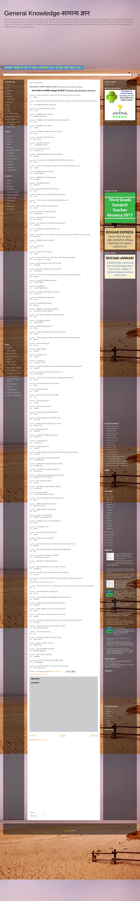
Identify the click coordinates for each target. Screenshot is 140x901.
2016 (108, 535)
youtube (108, 723)
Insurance (10, 102)
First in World (11, 365)
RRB (8, 111)
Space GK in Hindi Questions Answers (118, 648)
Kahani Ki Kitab (109, 84)
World (9, 180)
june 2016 (109, 435)
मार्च (107, 523)
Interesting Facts (12, 356)
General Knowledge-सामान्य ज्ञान (47, 13)
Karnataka (10, 209)
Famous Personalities (14, 368)
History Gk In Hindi (112, 619)
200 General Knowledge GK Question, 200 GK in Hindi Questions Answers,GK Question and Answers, (120, 570)
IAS (8, 108)
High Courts (11, 362)
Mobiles (9, 359)
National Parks (12, 389)
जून (107, 515)
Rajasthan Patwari (13, 116)
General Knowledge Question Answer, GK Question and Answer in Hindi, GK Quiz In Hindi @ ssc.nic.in (124, 556)
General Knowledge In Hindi (123, 581)
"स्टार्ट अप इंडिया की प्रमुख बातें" (114, 456)
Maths (9, 139)
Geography (10, 156)
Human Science (12, 159)
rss (107, 718)
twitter (108, 709)
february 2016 (110, 426)
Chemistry (10, 167)
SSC (8, 88)
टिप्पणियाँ (34, 816)
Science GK (44, 674)
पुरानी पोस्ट (94, 736)
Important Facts (12, 353)
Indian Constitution (13, 392)
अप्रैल (108, 520)
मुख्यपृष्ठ (63, 736)
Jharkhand (10, 206)
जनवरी (108, 528)
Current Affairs (12, 170)
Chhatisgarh (11, 201)
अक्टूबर (108, 505)
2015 (108, 537)
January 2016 (110, 438)
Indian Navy (11, 127)
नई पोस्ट (32, 736)
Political (9, 161)
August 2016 (110, 428)
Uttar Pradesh (11, 198)
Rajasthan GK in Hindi (120, 591)
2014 (108, 540)
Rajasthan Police (12, 113)
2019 (108, 494)
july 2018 (37, 674)
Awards (9, 348)
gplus (108, 713)
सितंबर (108, 507)
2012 (108, 545)
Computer (10, 164)
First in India (11, 350)
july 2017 (109, 442)
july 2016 (109, 431)
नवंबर (108, 502)
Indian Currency (12, 376)
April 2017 (109, 447)
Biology (9, 147)
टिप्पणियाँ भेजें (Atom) (41, 740)
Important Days (12, 370)
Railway (9, 91)
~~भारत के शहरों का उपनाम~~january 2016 (118, 461)
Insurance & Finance (14, 150)
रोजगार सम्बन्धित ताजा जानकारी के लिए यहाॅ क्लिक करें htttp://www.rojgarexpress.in (118, 662)
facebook (109, 711)
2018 (108, 497)
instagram (109, 716)
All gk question (110, 451)
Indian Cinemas (12, 384)
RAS (8, 105)
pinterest (109, 725)
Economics (10, 153)
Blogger (66, 830)
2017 (108, 532)
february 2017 (110, 440)
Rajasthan (10, 186)
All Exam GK (110, 449)
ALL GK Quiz (110, 454)
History (9, 141)
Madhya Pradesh (12, 195)
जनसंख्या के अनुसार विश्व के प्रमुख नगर (116, 463)
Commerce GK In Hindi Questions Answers (119, 610)
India (8, 183)
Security (9, 96)
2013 (108, 542)
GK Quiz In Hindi (119, 628)
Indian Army (11, 99)
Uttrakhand (10, 189)
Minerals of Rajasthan (14, 395)
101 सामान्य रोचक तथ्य (112, 459)
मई (107, 518)
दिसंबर (108, 499)
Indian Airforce (12, 119)
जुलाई (108, 512)
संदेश (33, 812)
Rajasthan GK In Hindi (113, 601)
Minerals (10, 387)
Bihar (9, 203)
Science (9, 136)
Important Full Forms (14, 373)
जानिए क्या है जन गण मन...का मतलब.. (116, 465)
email (108, 720)
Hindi (9, 144)
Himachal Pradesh (13, 192)
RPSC (9, 93)
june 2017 (109, 445)
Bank (8, 85)
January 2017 (110, 433)
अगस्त (108, 510)
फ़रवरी (108, 526)
